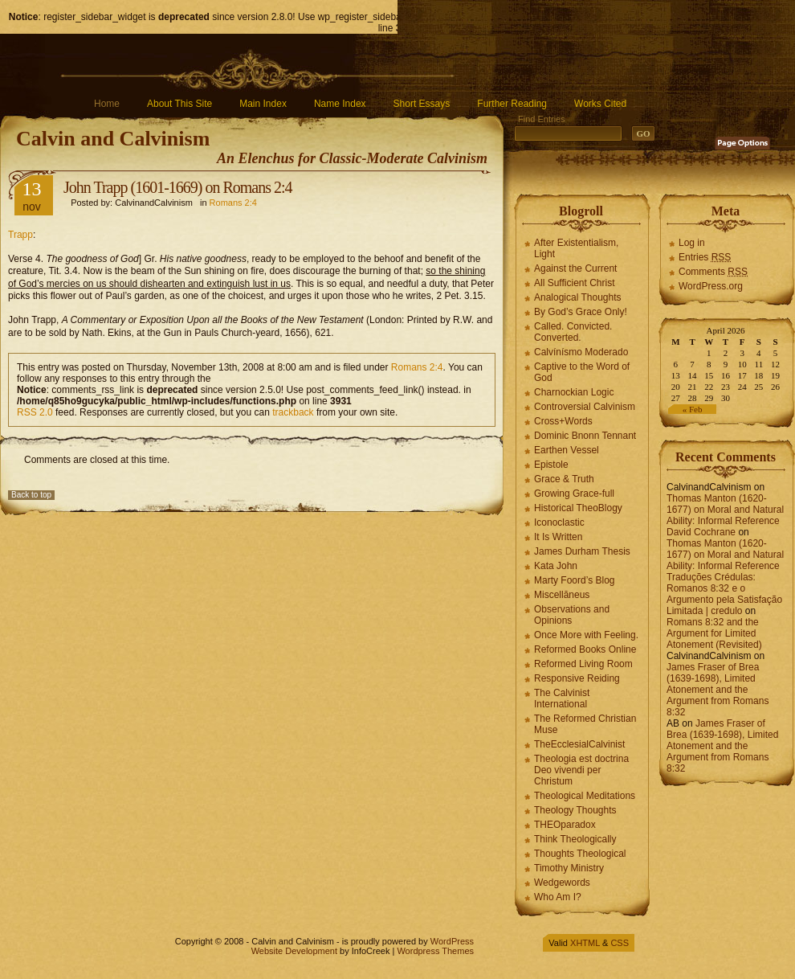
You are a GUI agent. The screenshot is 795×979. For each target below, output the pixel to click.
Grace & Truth (564, 479)
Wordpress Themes (435, 951)
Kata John (555, 565)
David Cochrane (701, 532)
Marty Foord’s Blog (574, 580)
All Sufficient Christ (574, 283)
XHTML (585, 943)
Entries (705, 257)
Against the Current (575, 268)
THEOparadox (565, 824)
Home (107, 103)
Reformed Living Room (583, 664)
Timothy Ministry (569, 868)
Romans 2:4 (233, 202)
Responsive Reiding (577, 678)
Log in (692, 242)
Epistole (551, 464)
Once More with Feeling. (586, 635)
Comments (713, 271)
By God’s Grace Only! (580, 311)
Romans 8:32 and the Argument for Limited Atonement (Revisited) (714, 633)
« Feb (693, 409)
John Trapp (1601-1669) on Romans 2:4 (177, 187)
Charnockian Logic (574, 392)
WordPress (452, 941)
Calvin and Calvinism (113, 138)
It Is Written (558, 537)
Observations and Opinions (572, 615)
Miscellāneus (561, 594)
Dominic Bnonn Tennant (585, 435)
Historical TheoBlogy (578, 508)
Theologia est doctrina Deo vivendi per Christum (581, 770)
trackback (292, 412)
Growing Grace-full (574, 493)
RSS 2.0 (35, 412)
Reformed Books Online (585, 649)
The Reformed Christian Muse (585, 724)
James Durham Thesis (582, 551)
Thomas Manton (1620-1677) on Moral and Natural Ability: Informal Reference (725, 509)
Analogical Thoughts (578, 297)
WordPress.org (711, 286)
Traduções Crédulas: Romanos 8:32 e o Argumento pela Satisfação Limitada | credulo (724, 593)
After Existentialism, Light (576, 248)
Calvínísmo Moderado (581, 352)
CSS (619, 943)
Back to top (31, 494)
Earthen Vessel (566, 450)
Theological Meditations (584, 795)
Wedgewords (562, 882)
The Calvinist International (561, 698)
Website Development (294, 951)
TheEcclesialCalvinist (579, 744)
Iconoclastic (559, 522)
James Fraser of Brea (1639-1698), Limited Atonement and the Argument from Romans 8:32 (717, 690)
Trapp (20, 234)
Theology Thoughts (575, 810)
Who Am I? (557, 897)
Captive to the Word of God (582, 372)
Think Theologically (575, 839)
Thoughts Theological (580, 853)
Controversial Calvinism (584, 406)
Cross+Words (563, 421)
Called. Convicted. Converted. (573, 332)
